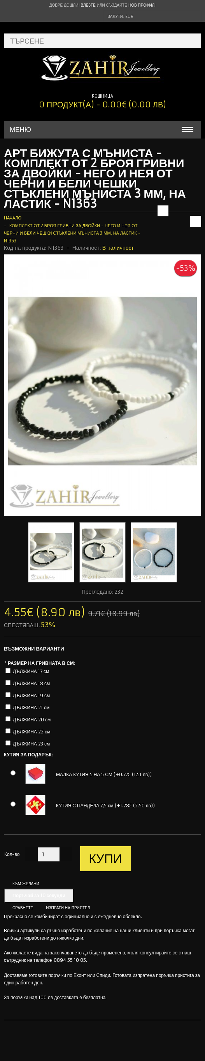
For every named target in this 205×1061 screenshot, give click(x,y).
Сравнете (22, 907)
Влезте (88, 5)
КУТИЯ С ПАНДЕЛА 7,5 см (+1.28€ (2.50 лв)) (105, 805)
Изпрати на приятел (68, 907)
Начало (12, 218)
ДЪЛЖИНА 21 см (31, 707)
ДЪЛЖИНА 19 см (31, 695)
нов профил (141, 5)
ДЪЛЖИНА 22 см (31, 732)
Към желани (25, 883)
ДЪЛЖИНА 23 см (31, 744)
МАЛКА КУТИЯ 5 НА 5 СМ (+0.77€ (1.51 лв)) (104, 774)
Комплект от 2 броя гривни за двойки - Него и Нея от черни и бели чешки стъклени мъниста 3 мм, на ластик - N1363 (72, 233)
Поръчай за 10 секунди (38, 895)
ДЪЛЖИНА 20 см (32, 720)
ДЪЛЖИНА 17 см (31, 671)
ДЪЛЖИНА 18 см (31, 683)
